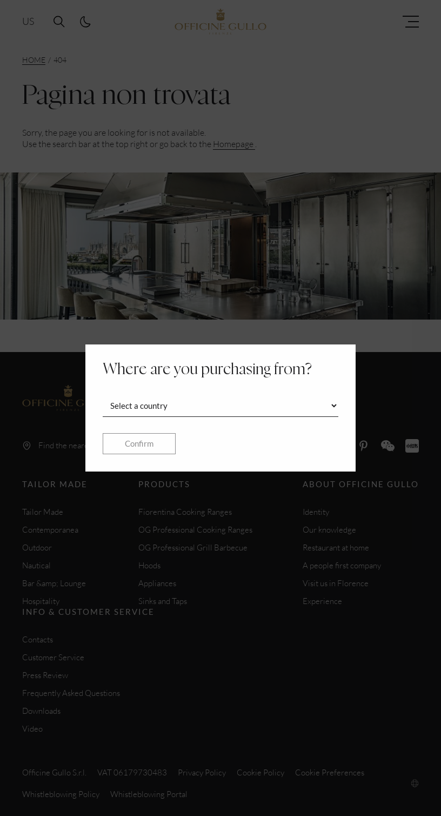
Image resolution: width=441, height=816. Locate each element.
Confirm (139, 443)
